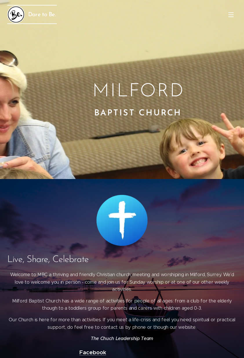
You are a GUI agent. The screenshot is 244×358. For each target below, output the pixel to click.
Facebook (92, 352)
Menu (231, 14)
